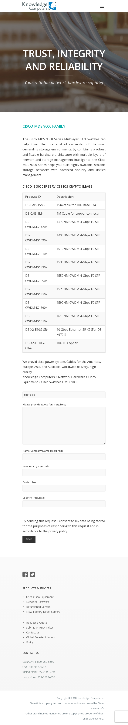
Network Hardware (37, 602)
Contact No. (64, 486)
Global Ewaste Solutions (41, 637)
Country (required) (64, 501)
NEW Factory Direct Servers (43, 611)
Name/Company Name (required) (64, 454)
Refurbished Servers (38, 607)
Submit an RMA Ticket (39, 627)
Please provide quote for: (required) (64, 424)
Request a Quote (36, 622)
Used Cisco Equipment (40, 597)
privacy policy (57, 531)
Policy (29, 642)
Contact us (32, 632)
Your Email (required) (64, 470)
